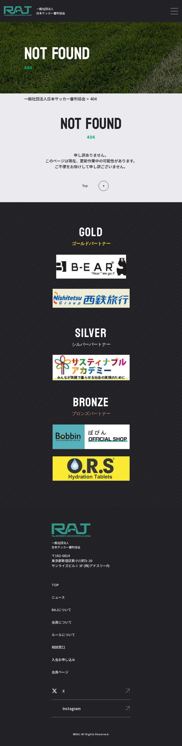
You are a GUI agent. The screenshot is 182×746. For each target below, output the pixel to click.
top (85, 186)
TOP (55, 584)
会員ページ (60, 672)
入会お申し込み (63, 659)
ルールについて (63, 634)
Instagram (71, 708)
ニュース (58, 597)
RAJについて (61, 609)
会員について (62, 622)
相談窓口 (58, 647)
